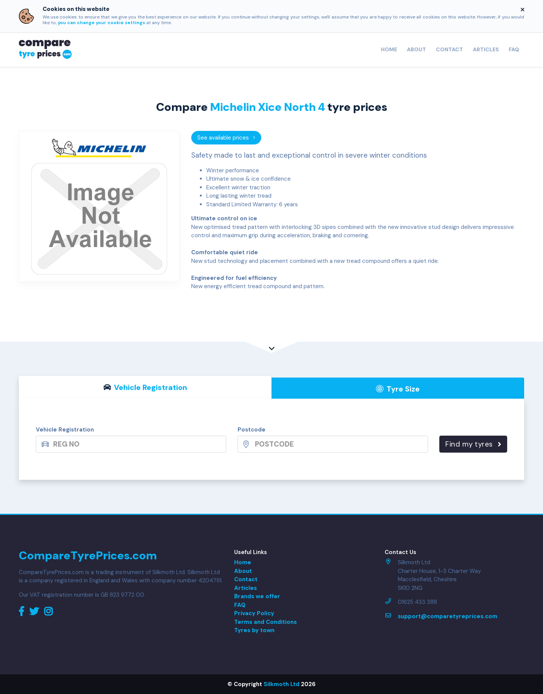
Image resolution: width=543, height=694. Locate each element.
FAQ (514, 49)
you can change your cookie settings (101, 23)
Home (389, 49)
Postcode (251, 429)
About (416, 49)
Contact (449, 49)
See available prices (226, 137)
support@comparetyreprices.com (447, 616)
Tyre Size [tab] (398, 389)
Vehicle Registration (65, 429)
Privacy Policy (254, 613)
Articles (486, 49)
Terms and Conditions (265, 622)
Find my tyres (473, 444)
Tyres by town (254, 630)
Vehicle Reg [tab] (145, 387)
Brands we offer (257, 596)
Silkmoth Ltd (281, 684)
